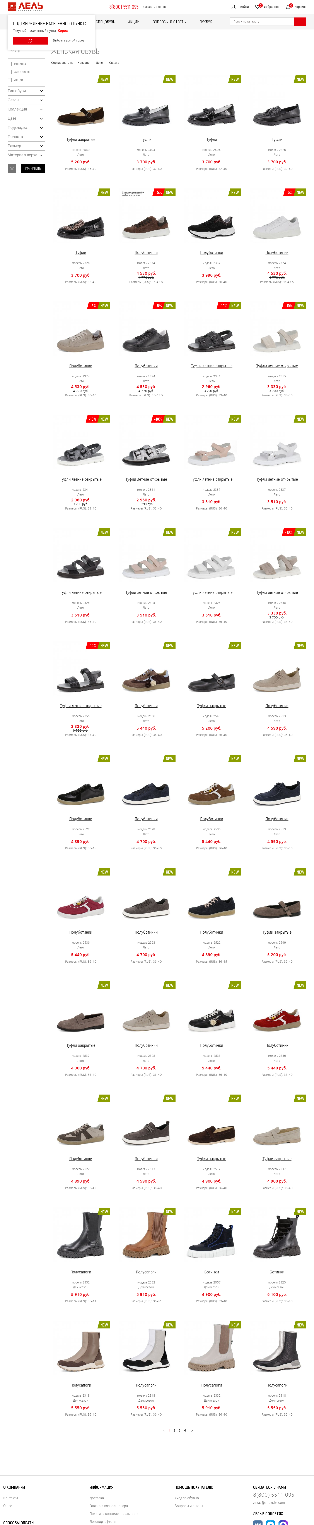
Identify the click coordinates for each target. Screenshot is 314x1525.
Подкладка (17, 127)
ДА (30, 40)
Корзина (297, 6)
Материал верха (22, 155)
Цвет (12, 118)
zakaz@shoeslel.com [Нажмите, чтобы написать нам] (269, 1502)
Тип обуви (17, 91)
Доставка (97, 1498)
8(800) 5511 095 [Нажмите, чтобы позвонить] (123, 7)
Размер (14, 146)
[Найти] (300, 21)
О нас (7, 1505)
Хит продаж (22, 72)
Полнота (15, 137)
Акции (134, 21)
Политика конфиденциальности (114, 1513)
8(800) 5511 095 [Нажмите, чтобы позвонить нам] (273, 1494)
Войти (244, 7)
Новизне (83, 62)
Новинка (20, 64)
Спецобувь (105, 21)
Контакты (10, 1498)
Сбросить (12, 168)
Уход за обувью (187, 1498)
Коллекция (17, 109)
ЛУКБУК (206, 21)
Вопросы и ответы (170, 21)
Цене (99, 62)
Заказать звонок (154, 7)
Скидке (114, 62)
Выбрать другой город (68, 40)
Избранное (268, 6)
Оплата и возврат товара (109, 1505)
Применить (33, 168)
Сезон (13, 100)
